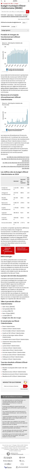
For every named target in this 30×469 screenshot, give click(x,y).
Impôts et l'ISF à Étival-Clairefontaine (13, 333)
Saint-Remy (10, 14)
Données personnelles (21, 446)
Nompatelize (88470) (8, 309)
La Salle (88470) (7, 315)
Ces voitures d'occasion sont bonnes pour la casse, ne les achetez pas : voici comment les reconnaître (14, 413)
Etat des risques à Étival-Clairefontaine (13, 352)
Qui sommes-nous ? (7, 445)
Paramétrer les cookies (7, 448)
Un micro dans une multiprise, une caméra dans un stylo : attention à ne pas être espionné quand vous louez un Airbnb (14, 423)
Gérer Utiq (15, 448)
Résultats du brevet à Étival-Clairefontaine (15, 374)
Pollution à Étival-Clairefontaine (11, 359)
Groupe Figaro (22, 449)
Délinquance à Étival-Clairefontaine (12, 357)
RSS (27, 448)
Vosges (16, 3)
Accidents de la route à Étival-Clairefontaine (15, 339)
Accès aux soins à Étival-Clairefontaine (13, 354)
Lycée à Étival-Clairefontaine (10, 345)
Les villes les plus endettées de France (18, 157)
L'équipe (14, 445)
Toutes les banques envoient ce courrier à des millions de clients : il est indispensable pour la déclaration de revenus (14, 418)
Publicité (26, 445)
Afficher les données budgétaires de (11, 22)
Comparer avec (5, 26)
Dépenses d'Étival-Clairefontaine (7, 251)
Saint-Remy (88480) (8, 306)
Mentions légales (14, 449)
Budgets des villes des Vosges (11, 317)
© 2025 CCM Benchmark (15, 450)
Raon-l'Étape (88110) (8, 313)
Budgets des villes (8, 3)
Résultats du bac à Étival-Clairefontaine (14, 371)
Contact (6, 446)
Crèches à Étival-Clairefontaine (11, 348)
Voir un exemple (24, 388)
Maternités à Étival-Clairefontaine (12, 350)
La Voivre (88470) (7, 311)
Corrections (7, 449)
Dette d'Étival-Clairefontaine (22, 250)
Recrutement (12, 446)
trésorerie (19, 237)
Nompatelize (18, 14)
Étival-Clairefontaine (8, 326)
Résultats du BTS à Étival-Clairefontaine (14, 376)
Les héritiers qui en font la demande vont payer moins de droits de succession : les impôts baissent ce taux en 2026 (14, 435)
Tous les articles (21, 448)
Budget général (6, 30)
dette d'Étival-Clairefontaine (9, 88)
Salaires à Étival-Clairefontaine (11, 328)
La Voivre (25, 14)
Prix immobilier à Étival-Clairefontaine (13, 330)
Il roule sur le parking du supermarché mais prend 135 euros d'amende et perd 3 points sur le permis (14, 408)
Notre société (20, 445)
